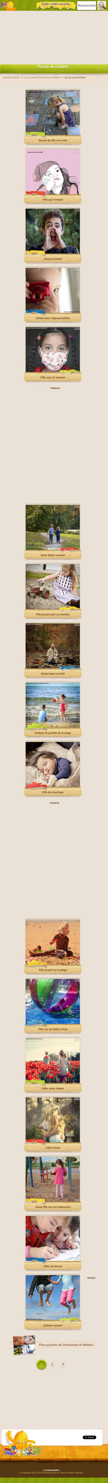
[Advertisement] (53, 37)
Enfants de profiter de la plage (53, 733)
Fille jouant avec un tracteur (53, 614)
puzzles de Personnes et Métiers (69, 1345)
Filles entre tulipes (53, 1088)
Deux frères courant (53, 555)
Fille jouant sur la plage (53, 970)
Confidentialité (51, 1470)
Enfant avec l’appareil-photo (53, 318)
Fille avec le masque (53, 377)
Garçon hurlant (53, 258)
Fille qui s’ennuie (53, 199)
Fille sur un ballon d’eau (52, 1029)
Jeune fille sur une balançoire (53, 1207)
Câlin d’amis (53, 1147)
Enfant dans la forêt (53, 673)
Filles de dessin (53, 1266)
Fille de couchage (52, 792)
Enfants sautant (52, 1325)
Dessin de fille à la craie (53, 140)
